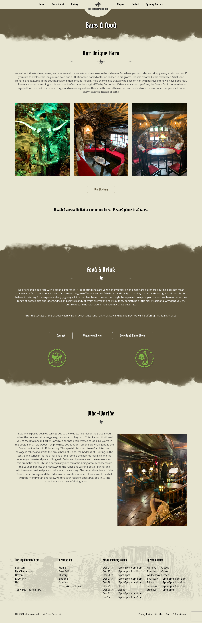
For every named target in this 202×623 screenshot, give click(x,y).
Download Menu (92, 335)
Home (41, 4)
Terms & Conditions (176, 614)
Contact (135, 4)
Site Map (158, 614)
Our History (101, 189)
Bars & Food (58, 4)
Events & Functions (70, 586)
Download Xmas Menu (132, 335)
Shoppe (120, 4)
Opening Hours (153, 4)
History (75, 4)
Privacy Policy (145, 614)
